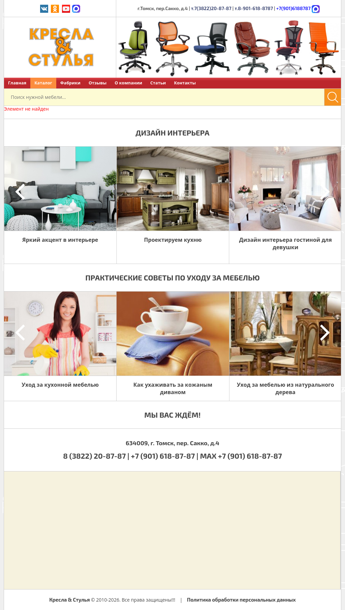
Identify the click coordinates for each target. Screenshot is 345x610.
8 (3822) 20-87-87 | (97, 455)
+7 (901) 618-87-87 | (164, 455)
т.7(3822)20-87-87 (211, 8)
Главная (17, 83)
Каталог (43, 83)
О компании (128, 83)
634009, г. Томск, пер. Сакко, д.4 (172, 443)
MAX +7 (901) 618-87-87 (241, 455)
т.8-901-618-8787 (253, 8)
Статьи (158, 83)
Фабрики (70, 83)
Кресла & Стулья (69, 600)
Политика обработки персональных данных (241, 600)
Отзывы (97, 83)
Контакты (185, 83)
